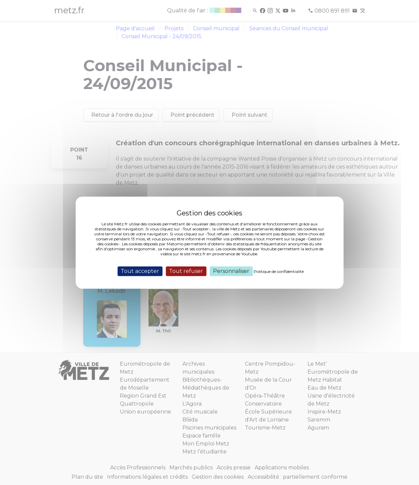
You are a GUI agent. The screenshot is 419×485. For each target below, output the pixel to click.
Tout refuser (186, 271)
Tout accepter (140, 271)
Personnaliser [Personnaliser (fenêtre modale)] (231, 271)
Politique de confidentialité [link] (279, 271)
